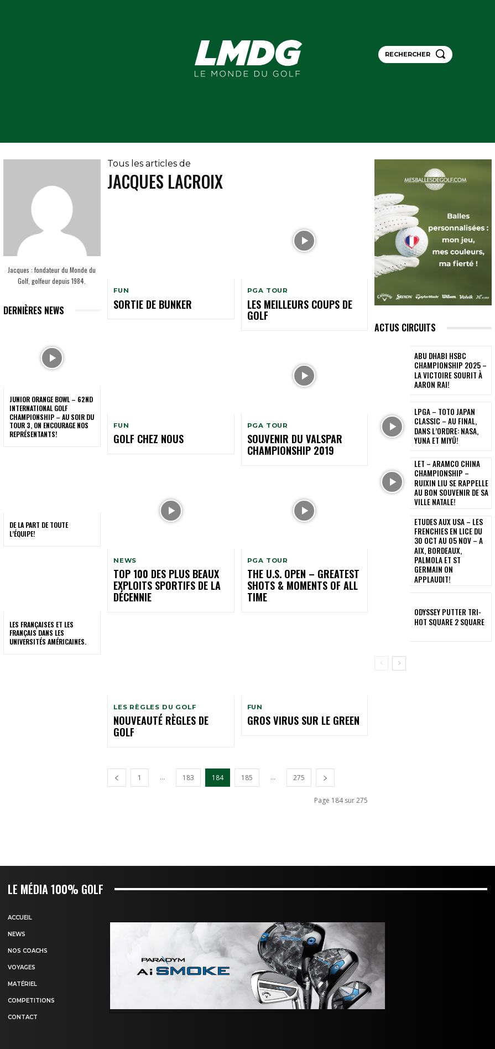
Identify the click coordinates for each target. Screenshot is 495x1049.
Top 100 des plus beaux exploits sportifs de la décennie (162, 560)
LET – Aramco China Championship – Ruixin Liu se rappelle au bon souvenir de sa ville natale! (450, 482)
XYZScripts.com (291, 1043)
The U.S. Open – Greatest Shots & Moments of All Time (298, 560)
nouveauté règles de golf (151, 685)
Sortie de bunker (139, 303)
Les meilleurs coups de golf (289, 303)
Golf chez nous (136, 425)
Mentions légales (329, 1004)
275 (299, 729)
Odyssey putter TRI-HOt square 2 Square (447, 593)
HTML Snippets (203, 1043)
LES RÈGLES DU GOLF (153, 672)
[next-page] (325, 729)
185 (247, 729)
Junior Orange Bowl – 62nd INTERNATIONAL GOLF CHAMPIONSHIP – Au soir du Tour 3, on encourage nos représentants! (51, 416)
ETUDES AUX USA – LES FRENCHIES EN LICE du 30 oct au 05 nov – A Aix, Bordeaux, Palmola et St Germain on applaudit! (451, 538)
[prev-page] (116, 729)
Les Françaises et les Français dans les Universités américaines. (47, 633)
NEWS (124, 542)
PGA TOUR (266, 291)
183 (188, 729)
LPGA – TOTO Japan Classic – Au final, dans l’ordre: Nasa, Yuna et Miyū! (450, 426)
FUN (120, 291)
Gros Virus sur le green (284, 685)
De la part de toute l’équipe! (38, 529)
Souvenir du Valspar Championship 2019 (301, 429)
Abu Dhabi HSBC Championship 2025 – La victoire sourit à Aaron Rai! (448, 370)
